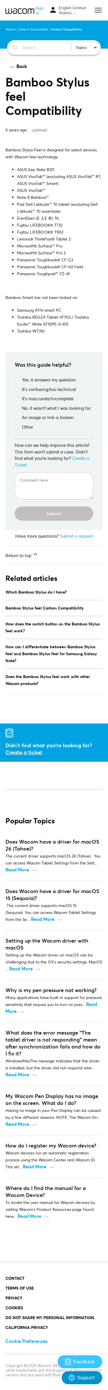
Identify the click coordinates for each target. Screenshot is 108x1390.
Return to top (21, 554)
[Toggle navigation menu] (53, 10)
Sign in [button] (40, 10)
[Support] (80, 1361)
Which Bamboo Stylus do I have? (36, 592)
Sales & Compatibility (34, 29)
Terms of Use (19, 1288)
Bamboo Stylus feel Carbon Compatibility (44, 608)
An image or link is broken (44, 417)
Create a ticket (23, 752)
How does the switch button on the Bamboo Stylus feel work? (52, 627)
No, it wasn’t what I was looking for (53, 408)
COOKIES (14, 1307)
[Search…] (37, 47)
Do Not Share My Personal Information (49, 1317)
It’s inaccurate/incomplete (44, 398)
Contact (14, 1278)
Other (24, 427)
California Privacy (26, 1327)
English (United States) (72, 10)
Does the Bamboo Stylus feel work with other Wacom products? (47, 680)
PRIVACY (13, 1298)
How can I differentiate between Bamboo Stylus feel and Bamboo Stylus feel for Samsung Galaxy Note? (51, 653)
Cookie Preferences (26, 1341)
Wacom (11, 29)
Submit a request (76, 536)
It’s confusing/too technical (45, 389)
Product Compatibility (67, 29)
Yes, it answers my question (45, 380)
